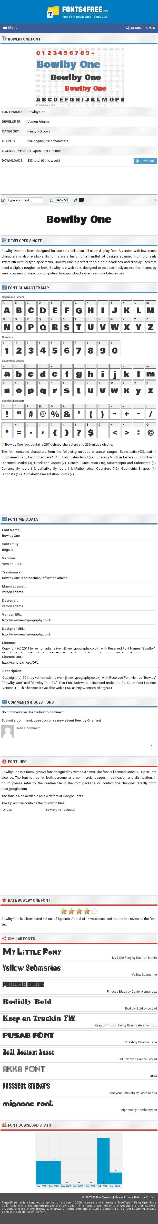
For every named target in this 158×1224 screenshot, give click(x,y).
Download (145, 161)
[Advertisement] (79, 180)
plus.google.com (14, 789)
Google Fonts (73, 796)
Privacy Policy (133, 1197)
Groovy (45, 131)
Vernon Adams (38, 122)
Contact (151, 1197)
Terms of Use (111, 1197)
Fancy (31, 131)
